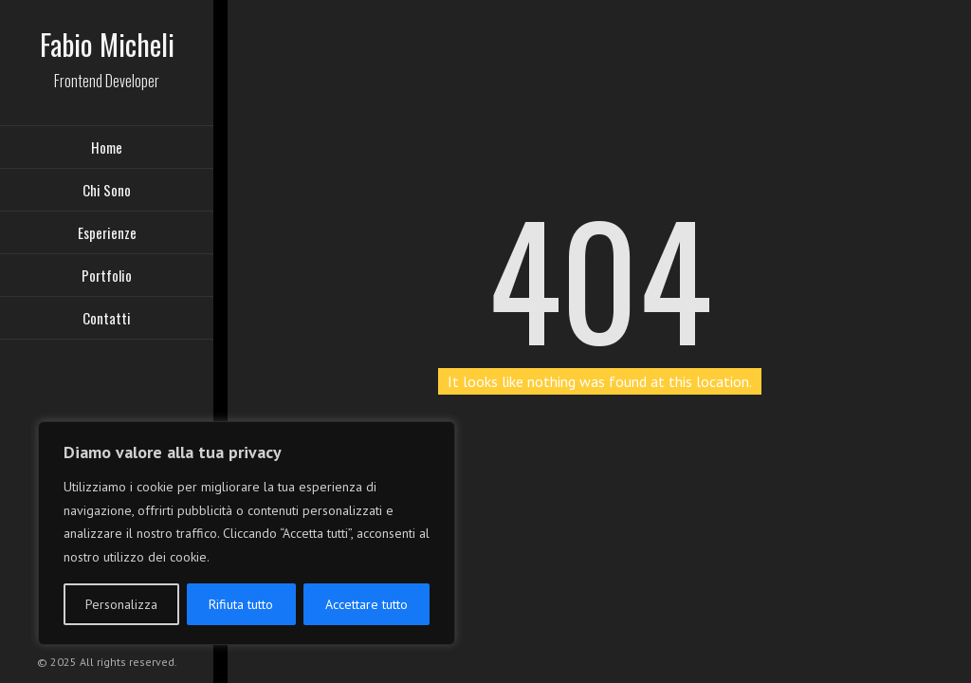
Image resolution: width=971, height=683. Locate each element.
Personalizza (121, 604)
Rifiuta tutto (241, 604)
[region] (246, 533)
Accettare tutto (366, 604)
